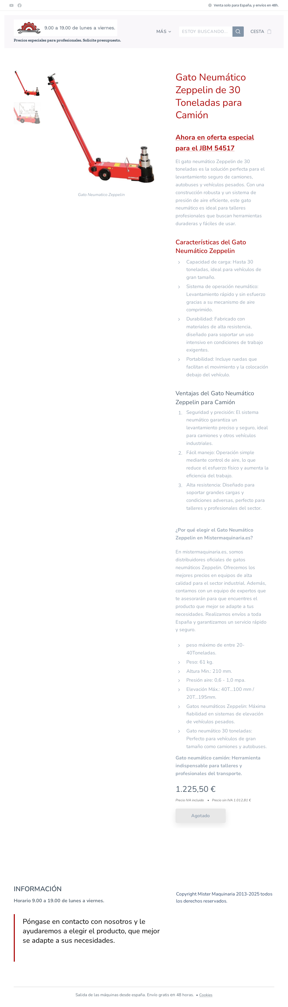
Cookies (205, 995)
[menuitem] (163, 31)
